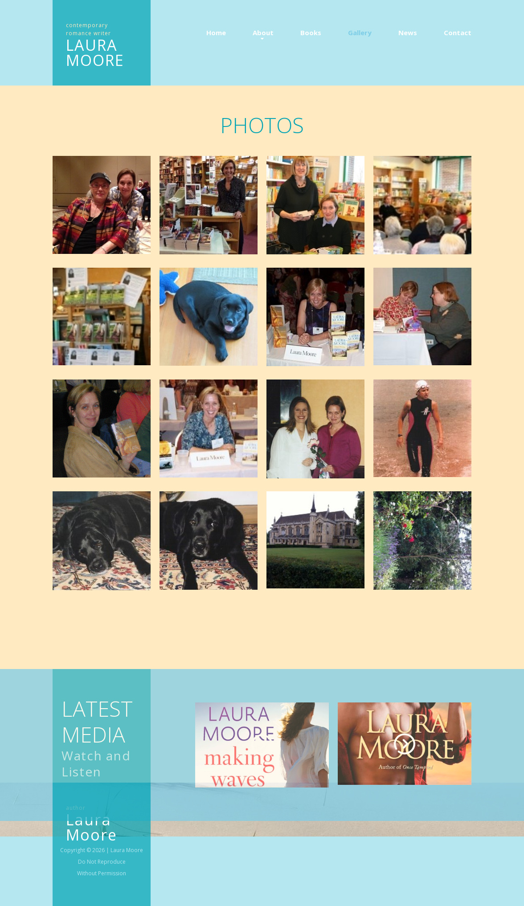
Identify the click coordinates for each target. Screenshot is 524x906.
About (263, 32)
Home (216, 32)
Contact (457, 32)
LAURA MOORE (95, 52)
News (407, 32)
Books (310, 32)
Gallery (360, 32)
